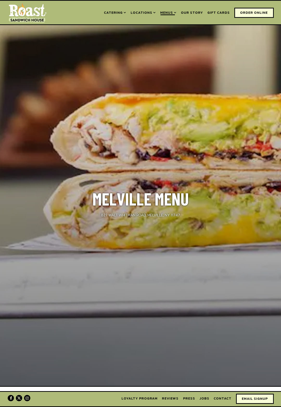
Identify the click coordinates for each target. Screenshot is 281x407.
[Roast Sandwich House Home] (27, 12)
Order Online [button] (254, 12)
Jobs (204, 398)
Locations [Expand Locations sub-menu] (143, 12)
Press (189, 398)
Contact (222, 398)
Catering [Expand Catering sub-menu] (115, 12)
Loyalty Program (139, 398)
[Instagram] (27, 398)
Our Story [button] (192, 12)
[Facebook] (11, 398)
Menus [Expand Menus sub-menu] (168, 12)
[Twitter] (19, 398)
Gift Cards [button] (218, 12)
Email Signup (255, 398)
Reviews (170, 398)
